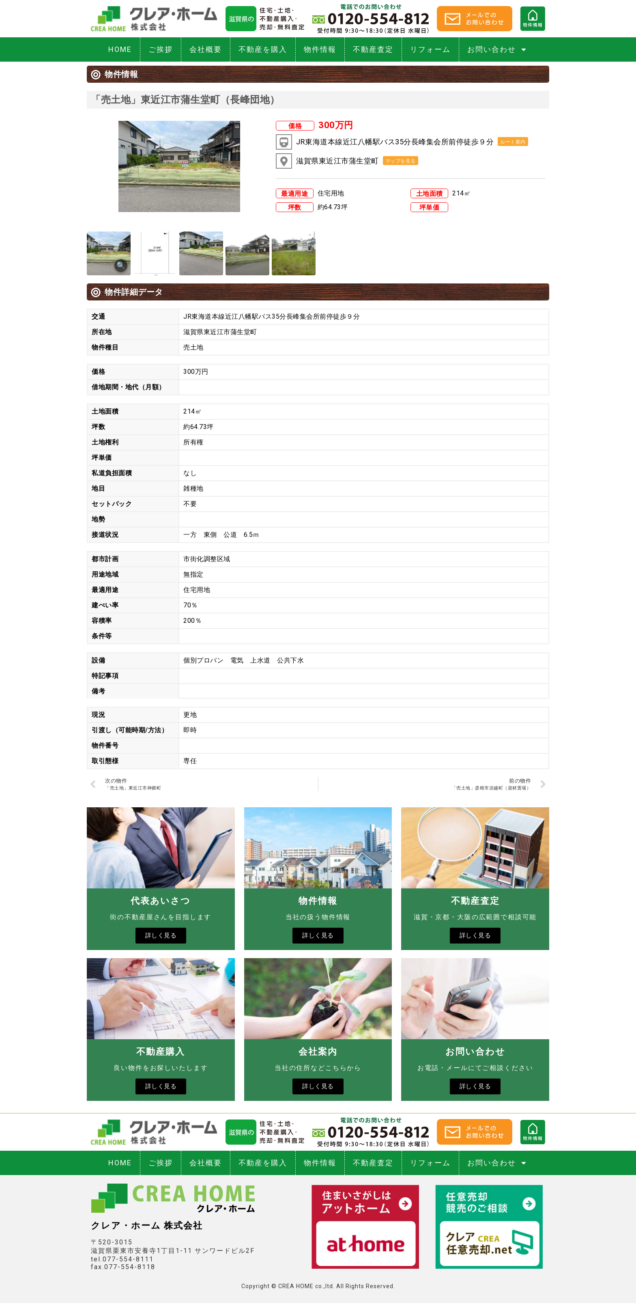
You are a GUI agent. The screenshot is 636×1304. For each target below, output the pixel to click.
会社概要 (205, 49)
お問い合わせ (497, 49)
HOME (120, 49)
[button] (513, 141)
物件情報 (320, 49)
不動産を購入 (262, 49)
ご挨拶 (160, 49)
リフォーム (430, 49)
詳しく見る (161, 935)
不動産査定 (373, 49)
